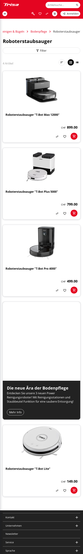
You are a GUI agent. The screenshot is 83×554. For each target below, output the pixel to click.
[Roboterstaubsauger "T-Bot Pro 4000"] (41, 260)
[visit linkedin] (10, 522)
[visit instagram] (5, 522)
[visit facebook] (21, 522)
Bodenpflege (39, 31)
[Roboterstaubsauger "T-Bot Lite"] (41, 414)
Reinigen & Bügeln (12, 31)
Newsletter (12, 487)
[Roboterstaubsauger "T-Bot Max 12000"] (41, 106)
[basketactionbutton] (74, 136)
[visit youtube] (16, 522)
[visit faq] (33, 14)
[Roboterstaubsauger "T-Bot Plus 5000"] (41, 183)
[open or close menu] (5, 14)
